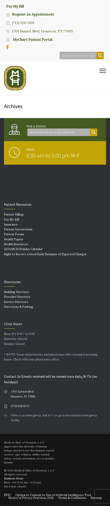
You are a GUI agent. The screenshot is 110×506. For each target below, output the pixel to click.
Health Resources (16, 244)
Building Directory (16, 292)
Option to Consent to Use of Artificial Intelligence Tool (53, 495)
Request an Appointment (33, 14)
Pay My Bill (15, 6)
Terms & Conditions (72, 498)
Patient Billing (14, 214)
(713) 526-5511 (23, 22)
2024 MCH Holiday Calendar (23, 249)
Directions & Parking (18, 307)
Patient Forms (14, 234)
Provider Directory (17, 297)
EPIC (7, 495)
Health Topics (13, 239)
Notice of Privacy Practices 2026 (31, 498)
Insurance (11, 224)
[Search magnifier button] (100, 55)
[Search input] (79, 55)
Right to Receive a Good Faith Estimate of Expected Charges (45, 254)
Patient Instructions (18, 229)
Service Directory (16, 302)
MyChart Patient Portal (32, 39)
